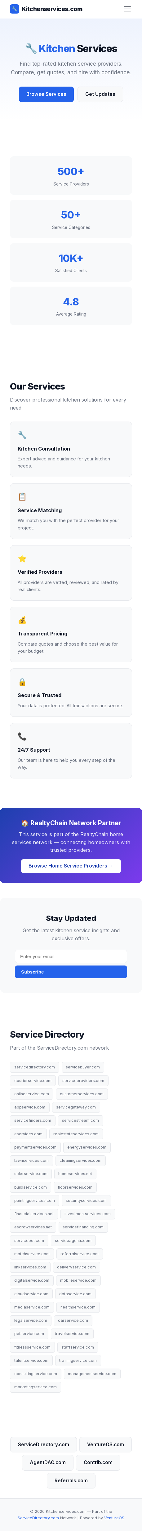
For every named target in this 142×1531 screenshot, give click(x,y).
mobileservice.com (78, 1280)
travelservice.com (72, 1333)
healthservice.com (77, 1307)
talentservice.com (31, 1360)
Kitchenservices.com (46, 9)
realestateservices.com (76, 1134)
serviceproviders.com (83, 1080)
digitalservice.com (31, 1280)
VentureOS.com (105, 1444)
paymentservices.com (35, 1147)
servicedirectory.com (34, 1067)
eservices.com (28, 1134)
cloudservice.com (31, 1294)
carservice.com (73, 1320)
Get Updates (100, 94)
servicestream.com (80, 1120)
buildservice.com (30, 1187)
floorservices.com (75, 1187)
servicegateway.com (76, 1107)
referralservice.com (79, 1253)
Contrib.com (98, 1462)
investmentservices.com (87, 1213)
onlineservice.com (31, 1094)
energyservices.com (86, 1147)
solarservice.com (30, 1173)
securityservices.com (86, 1200)
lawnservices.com (31, 1160)
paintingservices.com (34, 1200)
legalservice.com (30, 1320)
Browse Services (46, 94)
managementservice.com (92, 1373)
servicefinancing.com (83, 1227)
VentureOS (114, 1518)
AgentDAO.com (48, 1462)
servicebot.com (29, 1240)
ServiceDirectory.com (43, 1444)
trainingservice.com (78, 1360)
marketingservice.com (35, 1387)
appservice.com (29, 1107)
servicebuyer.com (83, 1067)
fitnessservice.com (32, 1347)
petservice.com (29, 1333)
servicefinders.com (32, 1120)
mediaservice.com (32, 1307)
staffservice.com (77, 1347)
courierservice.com (32, 1080)
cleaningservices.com (80, 1160)
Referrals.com (71, 1481)
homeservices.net (75, 1173)
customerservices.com (82, 1094)
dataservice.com (75, 1294)
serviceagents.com (73, 1240)
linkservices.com (30, 1267)
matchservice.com (32, 1253)
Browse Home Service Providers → (71, 866)
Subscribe (32, 971)
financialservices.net (34, 1213)
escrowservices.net (33, 1227)
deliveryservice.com (76, 1267)
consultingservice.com (35, 1373)
